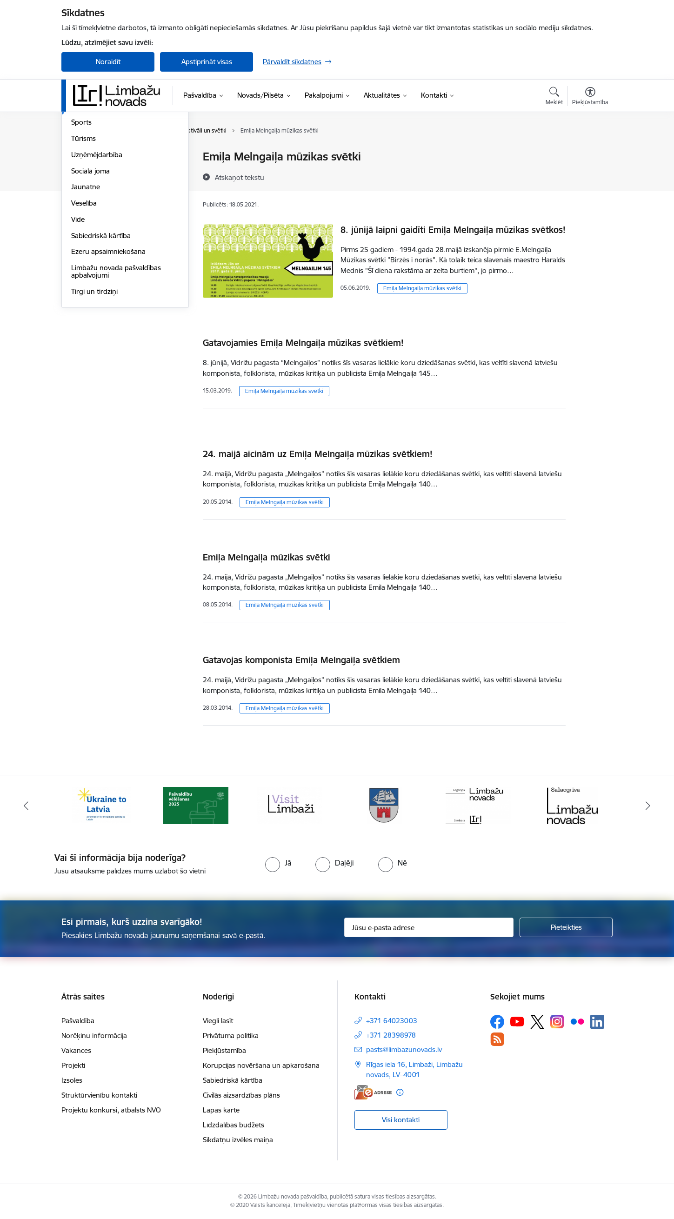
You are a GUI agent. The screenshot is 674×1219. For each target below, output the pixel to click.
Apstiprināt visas (206, 61)
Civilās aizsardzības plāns (241, 1095)
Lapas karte (221, 1110)
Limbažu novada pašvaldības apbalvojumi (116, 371)
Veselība (84, 302)
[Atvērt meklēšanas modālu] (554, 97)
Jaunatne (85, 286)
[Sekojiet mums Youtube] (517, 1021)
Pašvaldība (77, 1020)
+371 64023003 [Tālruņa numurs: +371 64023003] (391, 1020)
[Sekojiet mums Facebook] (497, 1022)
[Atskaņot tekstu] (239, 177)
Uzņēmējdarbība (96, 254)
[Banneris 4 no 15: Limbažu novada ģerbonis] (384, 804)
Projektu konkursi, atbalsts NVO (111, 1110)
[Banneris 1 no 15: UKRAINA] (101, 804)
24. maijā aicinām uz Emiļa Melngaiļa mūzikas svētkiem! (318, 454)
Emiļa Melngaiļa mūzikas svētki (422, 288)
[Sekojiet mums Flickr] (577, 1021)
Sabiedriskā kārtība (101, 335)
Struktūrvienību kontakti (99, 1095)
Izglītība (83, 189)
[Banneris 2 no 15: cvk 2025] (195, 804)
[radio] (278, 862)
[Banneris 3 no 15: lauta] (289, 804)
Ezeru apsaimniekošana (108, 350)
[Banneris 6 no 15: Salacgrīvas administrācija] (572, 804)
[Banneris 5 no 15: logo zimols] (478, 804)
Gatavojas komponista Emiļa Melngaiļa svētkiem (301, 660)
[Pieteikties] (566, 927)
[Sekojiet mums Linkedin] (597, 1022)
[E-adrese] (373, 1092)
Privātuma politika (231, 1035)
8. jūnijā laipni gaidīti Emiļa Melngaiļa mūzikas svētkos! (453, 229)
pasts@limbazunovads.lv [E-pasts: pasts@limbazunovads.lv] (404, 1049)
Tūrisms (83, 237)
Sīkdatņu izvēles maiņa (238, 1139)
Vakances (76, 1050)
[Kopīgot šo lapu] (590, 176)
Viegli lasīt (218, 1020)
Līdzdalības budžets (233, 1124)
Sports (81, 221)
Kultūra (82, 205)
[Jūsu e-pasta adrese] (429, 927)
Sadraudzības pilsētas (105, 157)
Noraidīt (108, 61)
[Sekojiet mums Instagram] (557, 1021)
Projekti (73, 1065)
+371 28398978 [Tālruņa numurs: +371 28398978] (391, 1035)
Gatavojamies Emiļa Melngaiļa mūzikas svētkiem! (303, 342)
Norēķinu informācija (94, 1035)
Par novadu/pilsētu (101, 173)
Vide (78, 318)
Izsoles (71, 1080)
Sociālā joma (90, 270)
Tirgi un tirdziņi (94, 390)
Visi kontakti (401, 1119)
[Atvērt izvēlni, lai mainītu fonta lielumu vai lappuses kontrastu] (590, 97)
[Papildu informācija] (399, 1092)
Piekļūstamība (224, 1050)
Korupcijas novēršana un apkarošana (261, 1065)
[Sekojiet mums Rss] (497, 1039)
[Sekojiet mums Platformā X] (537, 1022)
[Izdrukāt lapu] (590, 152)
